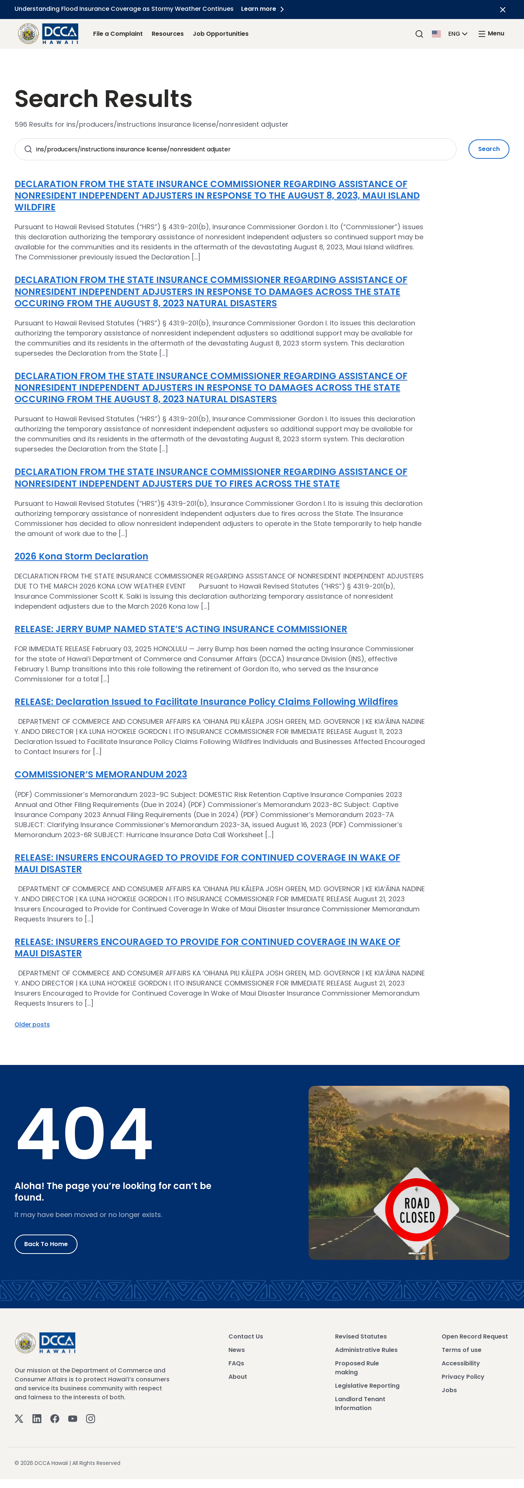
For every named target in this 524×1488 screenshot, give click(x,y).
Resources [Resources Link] (168, 33)
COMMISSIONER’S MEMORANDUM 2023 (101, 774)
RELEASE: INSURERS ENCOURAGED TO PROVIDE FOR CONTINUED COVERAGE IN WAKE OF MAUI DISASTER (207, 863)
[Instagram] (90, 1418)
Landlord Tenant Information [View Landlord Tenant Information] (360, 1403)
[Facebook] (54, 1418)
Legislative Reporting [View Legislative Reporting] (367, 1385)
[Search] (419, 34)
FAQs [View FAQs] (236, 1363)
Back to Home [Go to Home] (46, 1244)
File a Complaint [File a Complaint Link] (118, 33)
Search (489, 149)
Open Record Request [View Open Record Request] (475, 1336)
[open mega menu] (490, 34)
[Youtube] (72, 1418)
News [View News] (236, 1350)
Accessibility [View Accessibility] (461, 1363)
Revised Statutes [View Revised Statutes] (361, 1336)
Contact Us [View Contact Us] (245, 1336)
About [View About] (237, 1376)
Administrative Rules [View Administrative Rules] (366, 1350)
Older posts (32, 1024)
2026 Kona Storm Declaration (81, 556)
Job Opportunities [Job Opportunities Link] (221, 33)
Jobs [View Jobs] (449, 1390)
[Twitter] (19, 1418)
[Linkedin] (36, 1418)
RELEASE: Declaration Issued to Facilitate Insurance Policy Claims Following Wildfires (206, 702)
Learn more (264, 8)
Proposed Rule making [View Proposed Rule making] (357, 1368)
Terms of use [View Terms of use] (462, 1350)
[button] (450, 33)
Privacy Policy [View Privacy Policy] (463, 1376)
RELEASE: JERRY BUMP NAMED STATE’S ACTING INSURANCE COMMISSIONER (181, 629)
